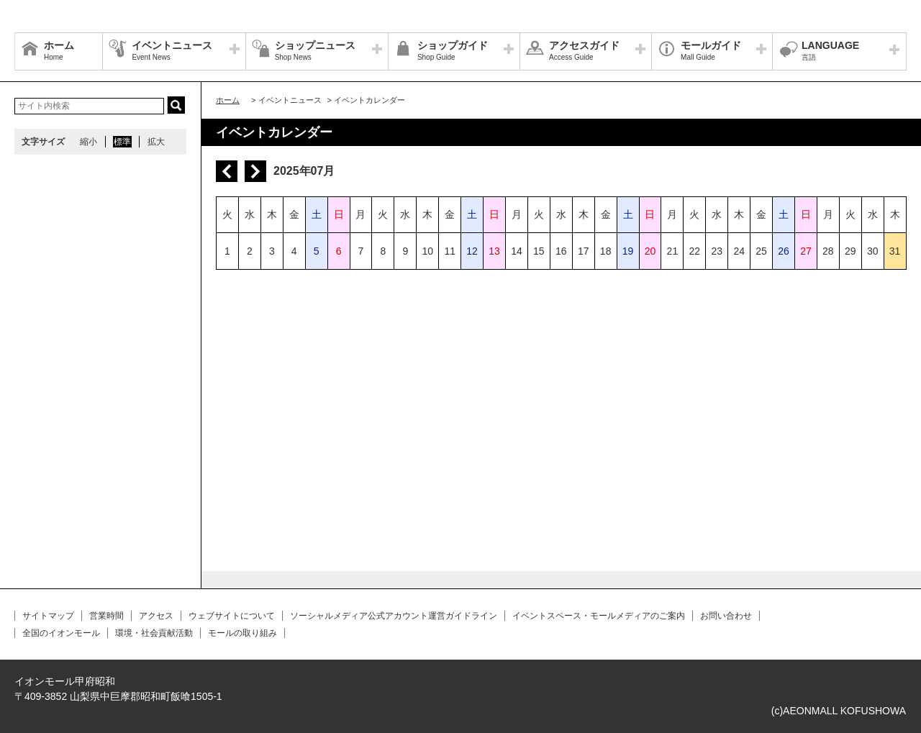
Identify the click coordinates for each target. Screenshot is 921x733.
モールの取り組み (242, 633)
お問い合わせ (726, 616)
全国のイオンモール (61, 633)
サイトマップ (48, 616)
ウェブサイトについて (232, 616)
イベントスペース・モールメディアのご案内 (598, 616)
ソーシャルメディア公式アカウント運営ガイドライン (393, 616)
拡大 (156, 142)
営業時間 (106, 616)
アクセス (156, 616)
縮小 (88, 142)
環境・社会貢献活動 (154, 633)
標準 (122, 142)
